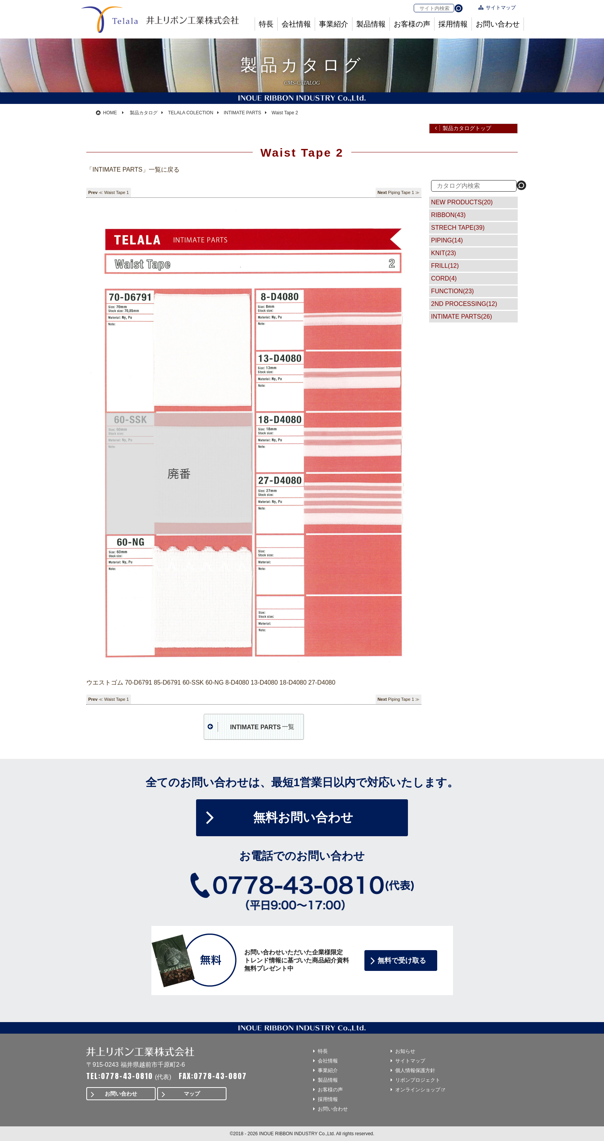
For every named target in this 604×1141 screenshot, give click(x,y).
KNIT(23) (443, 253)
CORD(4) (444, 278)
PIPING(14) (447, 240)
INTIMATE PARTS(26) (461, 316)
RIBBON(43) (448, 215)
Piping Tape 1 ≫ (403, 192)
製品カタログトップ (467, 128)
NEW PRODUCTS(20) (462, 202)
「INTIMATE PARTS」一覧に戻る (133, 169)
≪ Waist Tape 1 (114, 192)
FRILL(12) (445, 265)
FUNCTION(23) (452, 291)
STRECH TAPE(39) (458, 227)
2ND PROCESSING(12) (464, 304)
